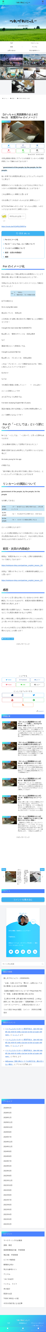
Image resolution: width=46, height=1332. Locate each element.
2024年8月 (8, 1157)
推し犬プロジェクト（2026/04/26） (17, 979)
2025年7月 (8, 1137)
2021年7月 (8, 1200)
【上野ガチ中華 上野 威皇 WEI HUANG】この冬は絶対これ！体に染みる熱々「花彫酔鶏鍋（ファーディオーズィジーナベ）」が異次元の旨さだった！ (23, 1002)
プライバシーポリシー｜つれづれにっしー (37, 1325)
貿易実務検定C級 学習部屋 (14, 1251)
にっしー (23, 914)
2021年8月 (8, 1195)
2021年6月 (8, 1205)
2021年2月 (8, 1225)
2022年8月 (8, 1176)
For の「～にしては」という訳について (20, 244)
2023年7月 (8, 1162)
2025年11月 (8, 1123)
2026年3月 (8, 1113)
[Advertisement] (23, 105)
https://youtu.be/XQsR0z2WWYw (13, 226)
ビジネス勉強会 (9, 1260)
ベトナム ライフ (10, 1284)
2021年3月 (8, 1220)
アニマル (7, 1275)
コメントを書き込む (23, 900)
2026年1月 (8, 1118)
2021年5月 (8, 1210)
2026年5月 (8, 1108)
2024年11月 (8, 1147)
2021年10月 (8, 1186)
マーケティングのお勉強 (13, 1241)
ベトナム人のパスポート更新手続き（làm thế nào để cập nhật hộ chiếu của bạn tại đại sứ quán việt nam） (23, 1032)
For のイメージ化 (11, 240)
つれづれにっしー (23, 3)
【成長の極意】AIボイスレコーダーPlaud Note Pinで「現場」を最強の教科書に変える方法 (22, 992)
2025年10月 (8, 1128)
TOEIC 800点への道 (7, 639)
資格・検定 (8, 1246)
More (33, 922)
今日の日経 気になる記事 (13, 1304)
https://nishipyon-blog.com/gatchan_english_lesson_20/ (22, 566)
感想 (6, 257)
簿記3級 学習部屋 (11, 1255)
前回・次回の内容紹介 (13, 253)
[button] (42, 964)
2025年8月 (8, 1133)
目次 (21, 233)
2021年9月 (8, 1191)
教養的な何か (9, 1265)
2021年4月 (8, 1215)
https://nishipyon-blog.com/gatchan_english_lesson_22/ (22, 581)
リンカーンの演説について (15, 248)
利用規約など (23, 1323)
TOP (8, 1323)
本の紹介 (7, 1289)
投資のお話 (8, 1294)
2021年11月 (8, 1181)
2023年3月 (8, 1171)
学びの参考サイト (10, 1270)
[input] (23, 965)
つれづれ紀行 (9, 1280)
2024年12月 (8, 1142)
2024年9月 (8, 1152)
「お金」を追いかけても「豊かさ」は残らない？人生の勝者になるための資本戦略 (23, 985)
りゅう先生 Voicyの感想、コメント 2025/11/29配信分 (23, 1011)
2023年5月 (8, 1166)
